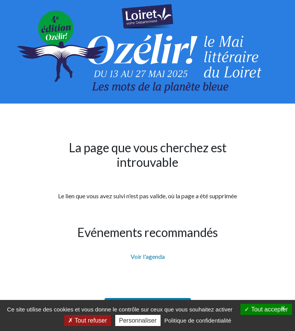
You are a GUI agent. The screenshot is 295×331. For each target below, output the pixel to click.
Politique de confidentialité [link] (197, 320)
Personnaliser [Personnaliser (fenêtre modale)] (138, 320)
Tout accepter (266, 309)
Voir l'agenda (148, 256)
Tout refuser (87, 320)
